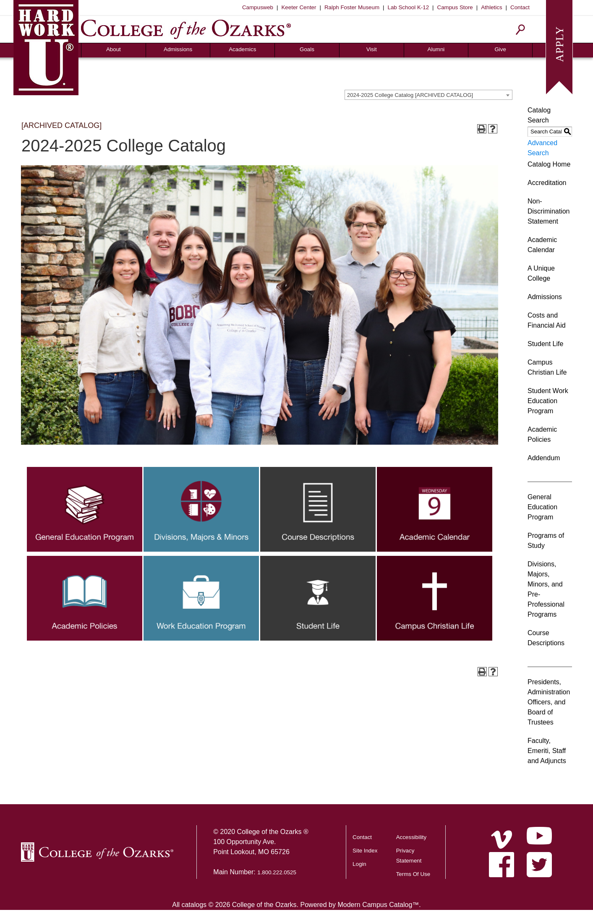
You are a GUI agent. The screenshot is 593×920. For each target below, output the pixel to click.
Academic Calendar (542, 244)
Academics (242, 49)
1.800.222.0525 (276, 872)
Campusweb (257, 7)
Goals (307, 49)
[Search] (520, 29)
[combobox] (428, 95)
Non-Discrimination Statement (548, 211)
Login (359, 864)
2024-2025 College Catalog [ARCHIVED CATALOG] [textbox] (410, 95)
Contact (520, 7)
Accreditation (547, 182)
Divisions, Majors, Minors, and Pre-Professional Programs (546, 589)
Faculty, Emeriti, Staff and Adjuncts (547, 750)
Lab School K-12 (408, 7)
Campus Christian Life (547, 367)
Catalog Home (549, 164)
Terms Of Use (413, 874)
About (113, 49)
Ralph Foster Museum (351, 7)
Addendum (544, 457)
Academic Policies (542, 434)
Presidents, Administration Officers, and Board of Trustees (549, 702)
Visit (371, 49)
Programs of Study (546, 540)
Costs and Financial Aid (547, 320)
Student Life (545, 343)
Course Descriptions (546, 637)
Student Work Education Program (548, 400)
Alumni (436, 49)
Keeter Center (298, 7)
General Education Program (542, 507)
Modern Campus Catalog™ (378, 904)
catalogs (193, 904)
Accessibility (411, 837)
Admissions (178, 49)
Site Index (365, 850)
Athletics (491, 7)
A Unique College (541, 273)
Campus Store (455, 7)
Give (500, 49)
